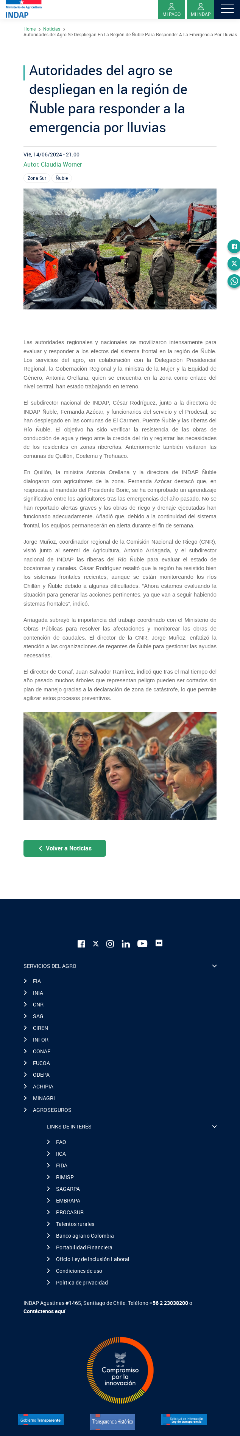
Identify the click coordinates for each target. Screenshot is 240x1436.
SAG (38, 1016)
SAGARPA (68, 1188)
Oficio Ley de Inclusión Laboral (92, 1259)
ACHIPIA (43, 1086)
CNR (38, 1004)
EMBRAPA (68, 1200)
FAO (61, 1141)
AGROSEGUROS (52, 1109)
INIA (38, 992)
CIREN (40, 1027)
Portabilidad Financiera (84, 1247)
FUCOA (41, 1063)
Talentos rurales (75, 1223)
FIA (37, 981)
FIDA (61, 1165)
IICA (61, 1153)
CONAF (41, 1051)
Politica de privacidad (82, 1282)
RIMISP (65, 1177)
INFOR (40, 1039)
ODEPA (41, 1074)
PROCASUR (70, 1212)
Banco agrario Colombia (85, 1235)
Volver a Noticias (64, 848)
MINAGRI (44, 1098)
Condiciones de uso (79, 1270)
